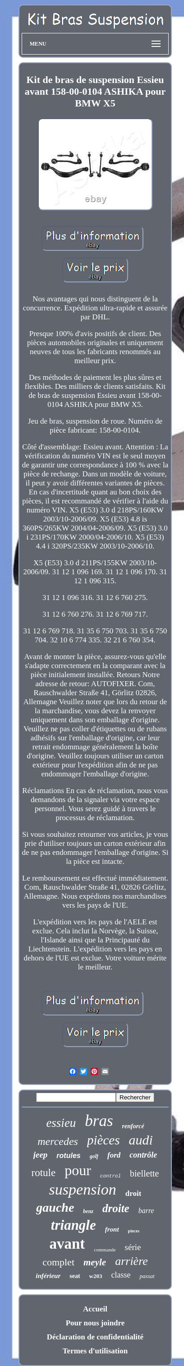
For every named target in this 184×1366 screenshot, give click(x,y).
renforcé (133, 1126)
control (110, 1176)
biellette (144, 1173)
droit (133, 1193)
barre (146, 1210)
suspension (82, 1189)
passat (146, 1276)
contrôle (143, 1154)
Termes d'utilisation (95, 1351)
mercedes (57, 1141)
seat (74, 1276)
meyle (94, 1262)
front (112, 1229)
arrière (131, 1261)
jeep (40, 1154)
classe (121, 1274)
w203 (95, 1276)
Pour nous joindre (95, 1323)
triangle (73, 1225)
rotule (44, 1172)
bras (99, 1121)
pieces (134, 1230)
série (133, 1247)
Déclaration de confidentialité (95, 1337)
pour (77, 1170)
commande (104, 1249)
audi (140, 1139)
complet (58, 1262)
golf (94, 1156)
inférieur (48, 1275)
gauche (55, 1207)
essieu (61, 1123)
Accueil (95, 1309)
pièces (103, 1140)
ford (113, 1155)
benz (88, 1211)
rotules (68, 1155)
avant (67, 1244)
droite (115, 1208)
